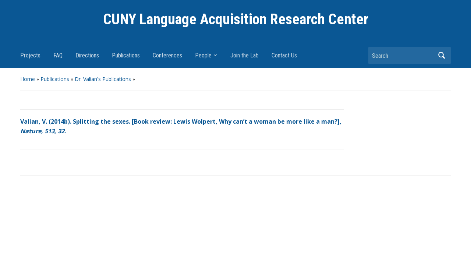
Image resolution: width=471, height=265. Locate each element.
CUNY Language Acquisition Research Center (235, 19)
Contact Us (284, 55)
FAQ (58, 55)
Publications (126, 55)
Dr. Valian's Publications (103, 78)
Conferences (167, 55)
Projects (30, 55)
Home (27, 78)
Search (441, 55)
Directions (87, 55)
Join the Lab (244, 55)
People (203, 55)
